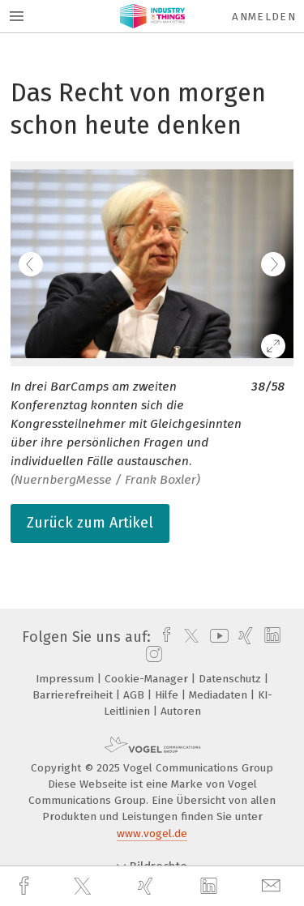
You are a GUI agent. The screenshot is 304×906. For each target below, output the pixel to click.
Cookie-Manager (148, 679)
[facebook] (25, 886)
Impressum (66, 679)
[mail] (273, 886)
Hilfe (168, 695)
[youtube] (216, 637)
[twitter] (84, 886)
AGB (135, 695)
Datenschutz (231, 679)
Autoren (181, 711)
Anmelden (264, 17)
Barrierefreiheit (74, 695)
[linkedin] (211, 886)
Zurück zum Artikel (90, 523)
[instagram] (152, 655)
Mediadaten (219, 695)
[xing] (147, 886)
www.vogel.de (152, 833)
